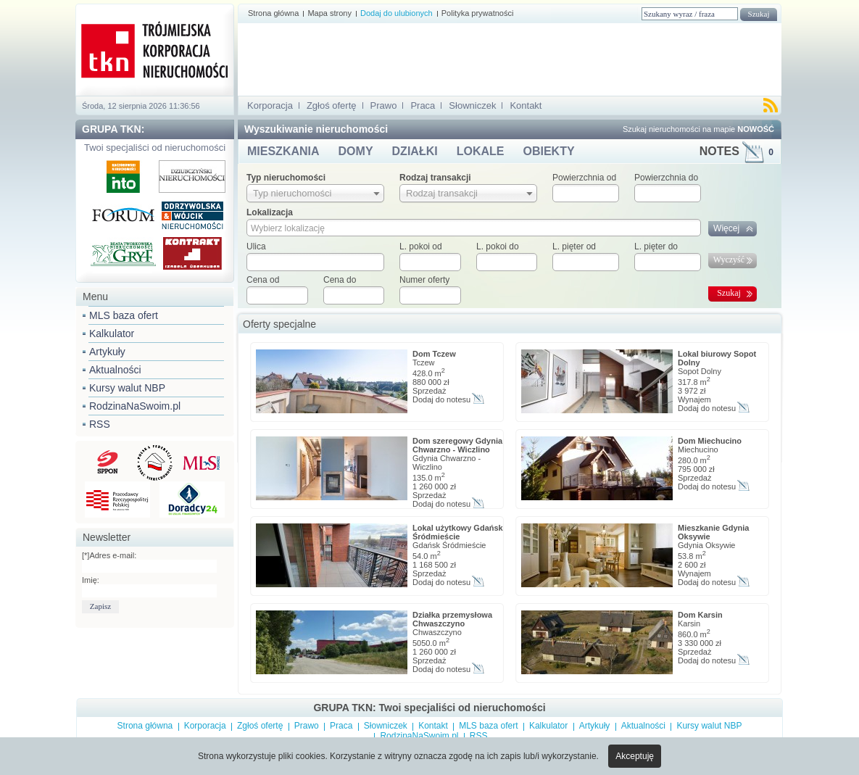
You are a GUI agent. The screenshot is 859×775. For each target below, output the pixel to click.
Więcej (726, 228)
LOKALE (481, 151)
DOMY (356, 151)
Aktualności (115, 370)
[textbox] (315, 262)
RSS (99, 424)
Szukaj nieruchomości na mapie (698, 129)
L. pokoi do (497, 246)
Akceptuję (634, 756)
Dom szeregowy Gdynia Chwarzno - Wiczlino (457, 445)
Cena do (339, 280)
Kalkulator (111, 333)
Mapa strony (329, 13)
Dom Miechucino (710, 440)
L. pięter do (656, 246)
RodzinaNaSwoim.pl (134, 406)
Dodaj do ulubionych (396, 13)
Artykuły (107, 351)
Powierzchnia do (666, 178)
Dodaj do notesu (441, 399)
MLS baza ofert (123, 315)
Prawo (383, 105)
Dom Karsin (700, 614)
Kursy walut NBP (127, 388)
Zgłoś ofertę (332, 105)
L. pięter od (574, 246)
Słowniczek (472, 105)
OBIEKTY (548, 151)
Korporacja (270, 105)
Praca (422, 105)
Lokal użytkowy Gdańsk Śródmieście (457, 532)
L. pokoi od (420, 246)
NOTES (736, 151)
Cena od (262, 280)
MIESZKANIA (283, 151)
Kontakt (525, 105)
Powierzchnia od (584, 178)
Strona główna (273, 13)
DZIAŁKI (415, 151)
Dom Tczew (434, 353)
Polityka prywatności (477, 13)
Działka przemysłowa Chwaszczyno (452, 619)
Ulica (256, 246)
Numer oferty (424, 280)
